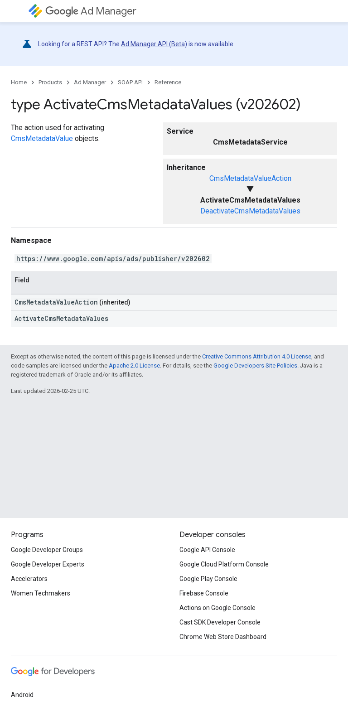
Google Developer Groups (47, 549)
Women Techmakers (40, 593)
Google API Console (207, 549)
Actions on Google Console (217, 607)
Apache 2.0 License (134, 365)
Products (50, 82)
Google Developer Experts (47, 564)
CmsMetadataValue (42, 138)
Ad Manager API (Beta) (154, 44)
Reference (168, 82)
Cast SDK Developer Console (220, 622)
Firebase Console (203, 593)
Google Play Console (208, 578)
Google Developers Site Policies (255, 365)
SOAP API (130, 82)
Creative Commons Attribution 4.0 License (256, 356)
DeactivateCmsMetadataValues (250, 211)
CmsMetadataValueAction (250, 178)
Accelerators (29, 578)
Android (22, 694)
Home (19, 82)
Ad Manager (90, 11)
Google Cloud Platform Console (224, 564)
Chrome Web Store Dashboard (222, 636)
